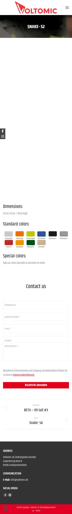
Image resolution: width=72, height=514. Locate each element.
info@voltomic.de (19, 480)
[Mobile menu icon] (67, 7)
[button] (5, 508)
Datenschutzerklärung (23, 375)
